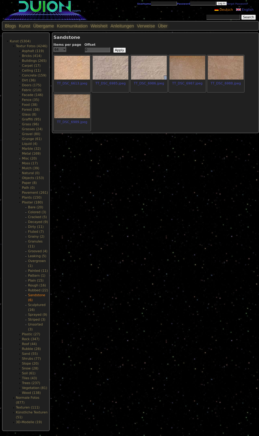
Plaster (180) (32, 202)
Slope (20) (30, 363)
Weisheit (99, 25)
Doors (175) (31, 85)
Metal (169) (31, 153)
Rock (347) (30, 339)
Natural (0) (31, 173)
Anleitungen (122, 25)
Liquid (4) (29, 144)
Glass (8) (29, 114)
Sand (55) (30, 354)
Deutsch (224, 10)
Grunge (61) (32, 139)
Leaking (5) (37, 256)
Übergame (43, 25)
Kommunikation (72, 25)
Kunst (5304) (20, 41)
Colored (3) (37, 212)
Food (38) (29, 105)
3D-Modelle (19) (29, 422)
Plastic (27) (31, 334)
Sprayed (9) (37, 315)
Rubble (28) (31, 349)
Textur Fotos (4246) (31, 46)
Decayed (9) (38, 222)
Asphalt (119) (33, 51)
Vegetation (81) (34, 388)
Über (163, 25)
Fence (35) (30, 100)
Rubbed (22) (38, 290)
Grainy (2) (36, 236)
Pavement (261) (35, 193)
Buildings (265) (34, 61)
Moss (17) (30, 163)
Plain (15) (35, 280)
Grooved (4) (37, 251)
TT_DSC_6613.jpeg (72, 83)
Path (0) (28, 188)
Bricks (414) (32, 56)
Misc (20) (29, 158)
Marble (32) (31, 149)
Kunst (24, 25)
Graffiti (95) (31, 119)
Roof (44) (29, 344)
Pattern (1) (36, 276)
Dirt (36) (29, 80)
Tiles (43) (29, 378)
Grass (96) (30, 124)
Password (183, 3)
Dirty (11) (36, 227)
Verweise (146, 25)
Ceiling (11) (31, 70)
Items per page (67, 45)
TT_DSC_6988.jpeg (226, 83)
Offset (90, 45)
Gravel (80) (31, 134)
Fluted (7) (36, 232)
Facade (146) (32, 95)
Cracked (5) (37, 217)
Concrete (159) (34, 75)
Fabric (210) (31, 90)
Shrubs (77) (31, 359)
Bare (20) (35, 207)
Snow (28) (30, 368)
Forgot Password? (237, 3)
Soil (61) (29, 373)
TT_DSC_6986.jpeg (149, 83)
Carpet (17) (31, 66)
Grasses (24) (32, 129)
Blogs (10, 25)
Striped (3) (36, 319)
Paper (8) (29, 183)
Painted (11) (38, 271)
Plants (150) (32, 197)
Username (144, 3)
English (245, 10)
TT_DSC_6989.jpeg (72, 122)
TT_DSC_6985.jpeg (110, 83)
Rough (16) (37, 285)
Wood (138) (31, 393)
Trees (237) (31, 383)
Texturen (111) (28, 407)
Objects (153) (33, 178)
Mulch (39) (30, 168)
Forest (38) (31, 109)
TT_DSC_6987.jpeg (187, 83)
